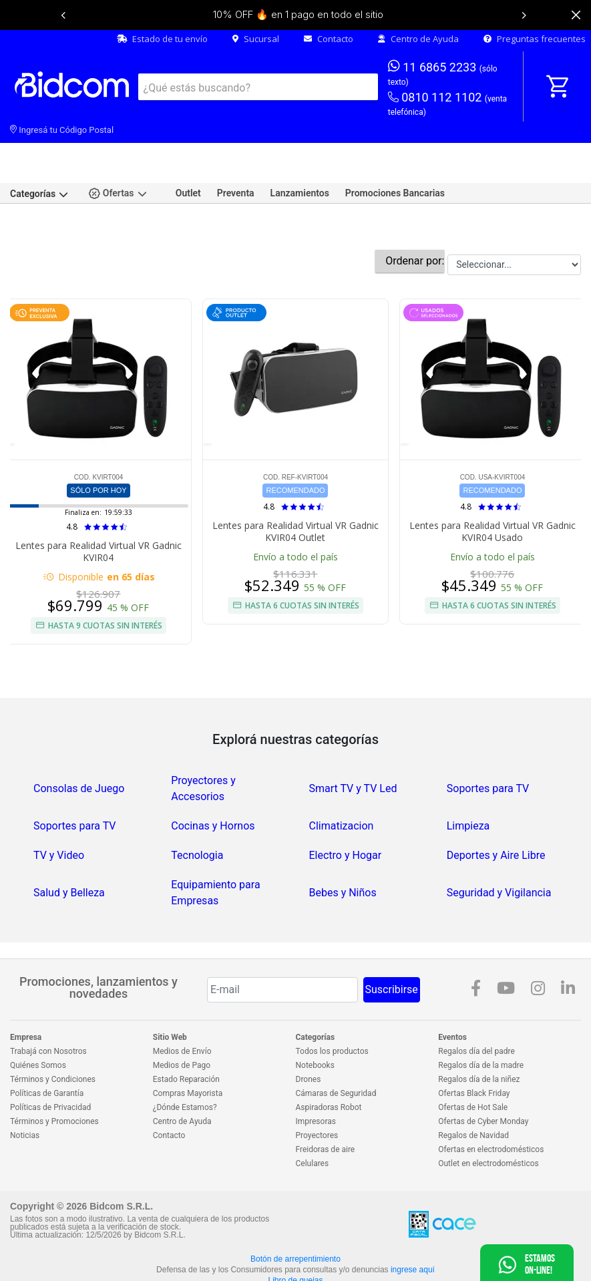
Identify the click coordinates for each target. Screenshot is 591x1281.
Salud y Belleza (69, 848)
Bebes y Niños (343, 848)
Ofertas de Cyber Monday (483, 1077)
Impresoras (316, 1077)
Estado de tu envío (162, 39)
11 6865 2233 (443, 73)
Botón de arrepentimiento (295, 1215)
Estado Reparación (186, 1035)
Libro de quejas (295, 1236)
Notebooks (315, 1021)
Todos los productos (332, 1007)
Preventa (235, 149)
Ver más (295, 1268)
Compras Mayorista (187, 1049)
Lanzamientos (299, 149)
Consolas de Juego (78, 744)
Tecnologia (197, 811)
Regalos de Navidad (473, 1091)
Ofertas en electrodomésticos (491, 1105)
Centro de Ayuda (418, 39)
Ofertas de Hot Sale (473, 1063)
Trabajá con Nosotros (48, 1007)
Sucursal (255, 39)
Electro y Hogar (345, 811)
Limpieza (468, 781)
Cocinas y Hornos (212, 781)
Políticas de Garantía (46, 1049)
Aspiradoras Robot (329, 1063)
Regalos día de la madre (481, 1021)
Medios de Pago (181, 1021)
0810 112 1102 (447, 104)
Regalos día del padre (476, 1007)
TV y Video (58, 811)
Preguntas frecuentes (534, 39)
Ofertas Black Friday (474, 1049)
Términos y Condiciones (52, 1035)
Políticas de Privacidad (50, 1063)
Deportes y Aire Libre (496, 811)
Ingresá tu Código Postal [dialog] (62, 130)
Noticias (24, 1091)
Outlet (188, 149)
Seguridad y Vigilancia (499, 848)
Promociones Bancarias (395, 149)
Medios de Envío (182, 1007)
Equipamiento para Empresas (215, 848)
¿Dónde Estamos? (185, 1063)
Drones (308, 1035)
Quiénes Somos (38, 1021)
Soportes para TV (488, 744)
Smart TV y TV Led (353, 744)
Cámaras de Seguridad (336, 1049)
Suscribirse (391, 945)
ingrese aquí (413, 1225)
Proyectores (317, 1091)
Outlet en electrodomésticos (488, 1119)
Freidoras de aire (325, 1105)
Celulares (312, 1119)
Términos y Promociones (54, 1077)
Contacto (328, 39)
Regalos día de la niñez (479, 1035)
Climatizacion (341, 781)
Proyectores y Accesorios (203, 744)
